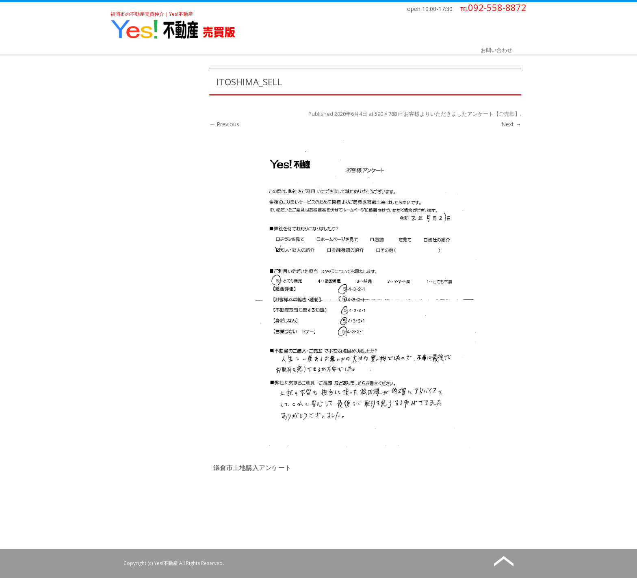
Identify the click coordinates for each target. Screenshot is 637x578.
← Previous (224, 124)
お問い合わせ (496, 50)
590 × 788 (386, 113)
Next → (511, 124)
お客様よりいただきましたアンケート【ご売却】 (462, 113)
